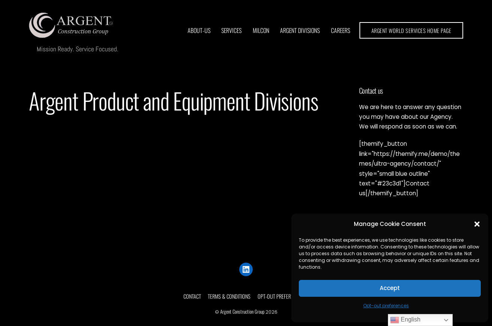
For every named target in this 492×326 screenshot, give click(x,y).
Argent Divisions (300, 30)
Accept (390, 288)
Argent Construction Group (242, 311)
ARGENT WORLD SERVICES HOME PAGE (411, 30)
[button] (477, 224)
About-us (199, 30)
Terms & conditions (229, 296)
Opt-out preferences (386, 305)
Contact (192, 296)
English (405, 320)
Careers (340, 30)
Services (231, 30)
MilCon (261, 30)
